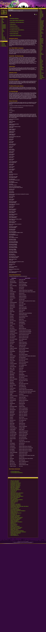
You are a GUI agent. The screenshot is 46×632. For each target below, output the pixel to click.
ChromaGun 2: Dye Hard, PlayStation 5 (17, 530)
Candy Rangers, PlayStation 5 (16, 509)
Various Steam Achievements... (16, 35)
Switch (3, 30)
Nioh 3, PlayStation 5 (14, 498)
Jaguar (41, 36)
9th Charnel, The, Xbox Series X (16, 518)
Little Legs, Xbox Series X (15, 480)
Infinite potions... (13, 24)
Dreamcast (41, 21)
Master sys (41, 39)
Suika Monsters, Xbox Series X (16, 528)
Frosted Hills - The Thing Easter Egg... (17, 22)
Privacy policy (4, 45)
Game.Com (42, 26)
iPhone (3, 22)
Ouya (41, 50)
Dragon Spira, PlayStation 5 (15, 497)
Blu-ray (41, 17)
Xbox (2, 35)
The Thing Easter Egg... (14, 31)
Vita (2, 32)
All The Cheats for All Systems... (17, 472)
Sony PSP (41, 64)
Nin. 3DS (41, 46)
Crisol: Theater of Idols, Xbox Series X (17, 496)
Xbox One (41, 76)
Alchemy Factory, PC (14, 501)
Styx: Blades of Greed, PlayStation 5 (17, 499)
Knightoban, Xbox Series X (15, 516)
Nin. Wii (41, 49)
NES (40, 44)
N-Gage (41, 45)
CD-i (40, 19)
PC (2, 23)
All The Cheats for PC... (15, 471)
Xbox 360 (41, 75)
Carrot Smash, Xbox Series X (15, 515)
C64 (40, 18)
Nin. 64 (41, 47)
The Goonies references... (15, 27)
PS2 (40, 55)
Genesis (41, 31)
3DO (40, 9)
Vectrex (41, 68)
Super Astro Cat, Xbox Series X (16, 495)
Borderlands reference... (14, 18)
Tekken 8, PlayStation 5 (14, 520)
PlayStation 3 (4, 25)
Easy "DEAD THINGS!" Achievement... (17, 20)
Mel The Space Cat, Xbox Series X (16, 527)
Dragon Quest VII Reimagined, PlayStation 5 (18, 510)
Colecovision (42, 20)
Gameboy (41, 27)
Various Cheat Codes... (14, 33)
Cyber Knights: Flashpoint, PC (16, 489)
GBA (2, 21)
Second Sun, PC (13, 491)
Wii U (2, 34)
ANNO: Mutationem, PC (15, 535)
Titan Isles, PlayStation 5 (15, 488)
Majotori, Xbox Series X (14, 529)
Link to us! (3, 44)
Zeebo (41, 78)
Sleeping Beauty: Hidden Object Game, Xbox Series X (19, 506)
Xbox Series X (4, 39)
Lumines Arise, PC (14, 490)
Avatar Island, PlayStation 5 (15, 519)
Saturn (41, 59)
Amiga (41, 10)
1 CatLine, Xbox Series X (15, 481)
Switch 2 (3, 31)
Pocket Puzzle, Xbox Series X (16, 485)
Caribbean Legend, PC (14, 500)
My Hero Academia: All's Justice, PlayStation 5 (18, 531)
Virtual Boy (41, 69)
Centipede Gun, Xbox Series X (16, 505)
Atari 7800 (41, 16)
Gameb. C (41, 28)
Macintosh (41, 38)
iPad (40, 34)
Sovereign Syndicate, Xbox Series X (17, 517)
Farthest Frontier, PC (14, 511)
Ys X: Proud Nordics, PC (15, 508)
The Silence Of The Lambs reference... (17, 29)
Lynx (40, 37)
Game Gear (42, 25)
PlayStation (42, 54)
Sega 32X (41, 60)
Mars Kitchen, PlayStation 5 (15, 487)
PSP (2, 29)
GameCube (42, 29)
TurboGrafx (42, 67)
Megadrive (41, 40)
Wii (2, 33)
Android (3, 19)
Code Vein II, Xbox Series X (15, 507)
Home (3, 42)
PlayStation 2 (4, 24)
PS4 (40, 57)
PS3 (40, 56)
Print (36, 14)
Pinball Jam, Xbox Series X (15, 526)
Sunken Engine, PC (14, 525)
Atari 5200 (41, 15)
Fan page (3, 43)
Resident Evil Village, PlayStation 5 (16, 521)
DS (2, 20)
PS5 (40, 58)
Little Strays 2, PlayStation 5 (15, 486)
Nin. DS (41, 48)
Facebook (41, 24)
